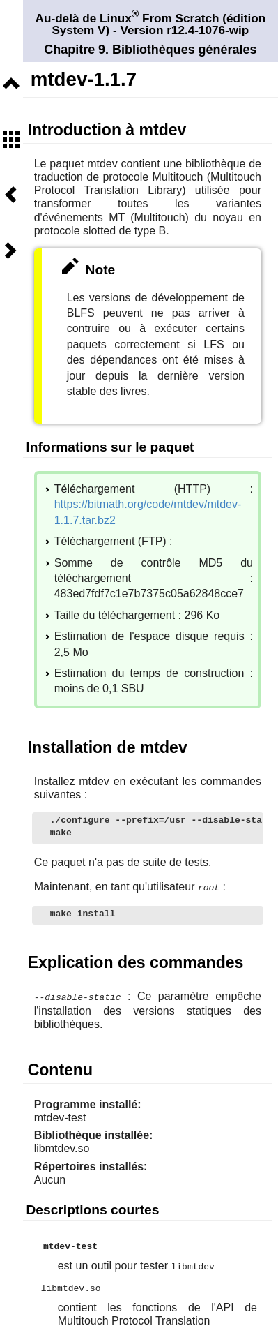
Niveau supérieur (11, 84)
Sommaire (11, 139)
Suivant (11, 250)
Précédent (11, 195)
